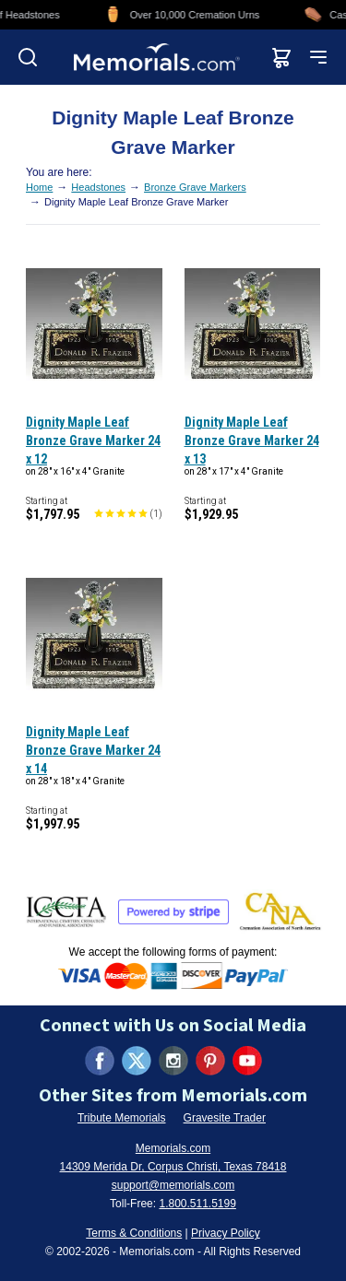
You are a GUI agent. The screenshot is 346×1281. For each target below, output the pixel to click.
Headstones (98, 187)
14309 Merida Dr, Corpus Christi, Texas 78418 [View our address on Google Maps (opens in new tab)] (173, 1166)
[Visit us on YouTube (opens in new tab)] (247, 1060)
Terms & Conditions (134, 1233)
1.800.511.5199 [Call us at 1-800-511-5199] (197, 1203)
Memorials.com (173, 1148)
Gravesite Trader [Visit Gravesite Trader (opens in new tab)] (225, 1117)
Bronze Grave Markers (195, 187)
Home (39, 187)
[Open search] (28, 57)
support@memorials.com (173, 1185)
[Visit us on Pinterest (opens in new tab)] (210, 1060)
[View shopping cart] (281, 57)
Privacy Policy (225, 1233)
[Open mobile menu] (318, 57)
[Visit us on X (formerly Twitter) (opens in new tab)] (136, 1060)
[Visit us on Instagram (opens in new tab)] (173, 1060)
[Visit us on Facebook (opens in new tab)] (99, 1060)
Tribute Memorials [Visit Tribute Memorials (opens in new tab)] (122, 1117)
